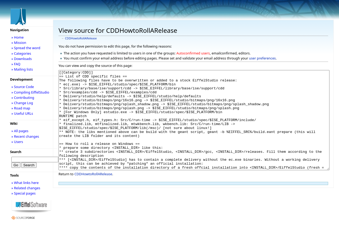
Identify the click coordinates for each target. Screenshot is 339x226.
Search (15, 151)
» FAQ (15, 64)
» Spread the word (25, 47)
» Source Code (22, 86)
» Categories (21, 53)
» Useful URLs (22, 113)
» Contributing (22, 97)
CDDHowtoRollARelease (81, 38)
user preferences (262, 58)
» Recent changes (25, 136)
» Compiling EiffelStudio (30, 92)
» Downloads (21, 58)
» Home (17, 37)
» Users (17, 141)
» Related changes (25, 188)
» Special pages (23, 193)
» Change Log (22, 102)
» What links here (25, 182)
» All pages (19, 130)
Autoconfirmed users (193, 53)
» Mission (18, 42)
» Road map (20, 108)
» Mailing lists (22, 69)
